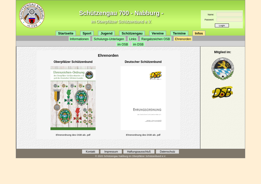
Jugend (106, 33)
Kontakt (90, 151)
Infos (199, 33)
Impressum (111, 151)
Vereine (158, 33)
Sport (87, 33)
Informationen (79, 39)
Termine (179, 33)
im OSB (123, 44)
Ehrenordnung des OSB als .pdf (73, 134)
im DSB (138, 44)
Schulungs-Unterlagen (109, 39)
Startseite (65, 33)
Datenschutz (167, 151)
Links (132, 39)
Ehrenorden (183, 39)
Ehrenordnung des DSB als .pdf (143, 134)
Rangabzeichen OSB (155, 39)
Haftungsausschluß (139, 151)
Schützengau (132, 33)
